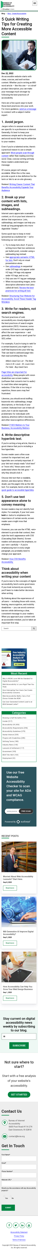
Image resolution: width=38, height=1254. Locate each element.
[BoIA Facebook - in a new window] (9, 1225)
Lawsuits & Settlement (13, 748)
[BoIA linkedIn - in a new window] (22, 1225)
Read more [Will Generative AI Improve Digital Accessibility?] (10, 943)
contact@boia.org (17, 1136)
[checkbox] (8, 1196)
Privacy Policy (19, 1236)
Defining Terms (11, 741)
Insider (7, 721)
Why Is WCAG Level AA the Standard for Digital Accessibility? (18, 680)
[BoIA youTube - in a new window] (29, 1225)
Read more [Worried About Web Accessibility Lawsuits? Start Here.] (10, 888)
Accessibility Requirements (15, 728)
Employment (9, 758)
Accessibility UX (11, 725)
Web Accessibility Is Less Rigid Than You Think (18, 685)
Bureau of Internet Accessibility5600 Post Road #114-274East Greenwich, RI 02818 (20, 1125)
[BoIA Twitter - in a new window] (16, 1225)
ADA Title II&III (10, 755)
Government (9, 751)
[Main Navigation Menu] (34, 3)
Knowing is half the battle (14, 718)
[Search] (19, 628)
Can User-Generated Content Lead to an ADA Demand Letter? (17, 703)
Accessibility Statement (19, 1232)
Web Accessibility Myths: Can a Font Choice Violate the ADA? (16, 697)
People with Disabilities (14, 738)
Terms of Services (19, 1240)
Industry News (10, 745)
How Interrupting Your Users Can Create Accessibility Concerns (17, 691)
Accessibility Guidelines (14, 731)
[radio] (5, 1196)
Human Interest (11, 735)
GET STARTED (19, 1094)
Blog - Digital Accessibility (16, 14)
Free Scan (26, 811)
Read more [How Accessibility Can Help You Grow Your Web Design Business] (10, 998)
